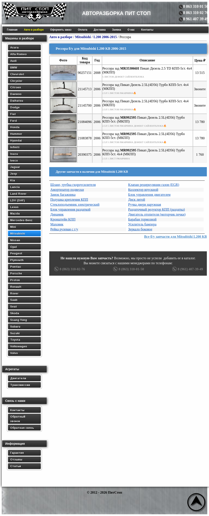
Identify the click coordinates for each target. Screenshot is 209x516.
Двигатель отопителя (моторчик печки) (157, 214)
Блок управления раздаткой (70, 209)
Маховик (56, 224)
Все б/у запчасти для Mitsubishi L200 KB (175, 236)
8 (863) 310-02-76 (69, 269)
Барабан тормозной (142, 219)
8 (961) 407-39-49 (187, 269)
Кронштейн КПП (63, 219)
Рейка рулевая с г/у (64, 229)
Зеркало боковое (140, 229)
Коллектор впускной (143, 189)
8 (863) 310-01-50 (128, 269)
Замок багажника (63, 194)
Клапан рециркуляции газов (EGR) (153, 185)
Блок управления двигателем (149, 194)
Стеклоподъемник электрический (74, 204)
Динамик (57, 214)
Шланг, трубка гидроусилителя (73, 185)
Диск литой (136, 199)
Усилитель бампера (142, 224)
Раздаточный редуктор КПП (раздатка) (156, 209)
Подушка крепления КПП (69, 199)
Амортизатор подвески (67, 189)
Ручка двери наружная (144, 204)
